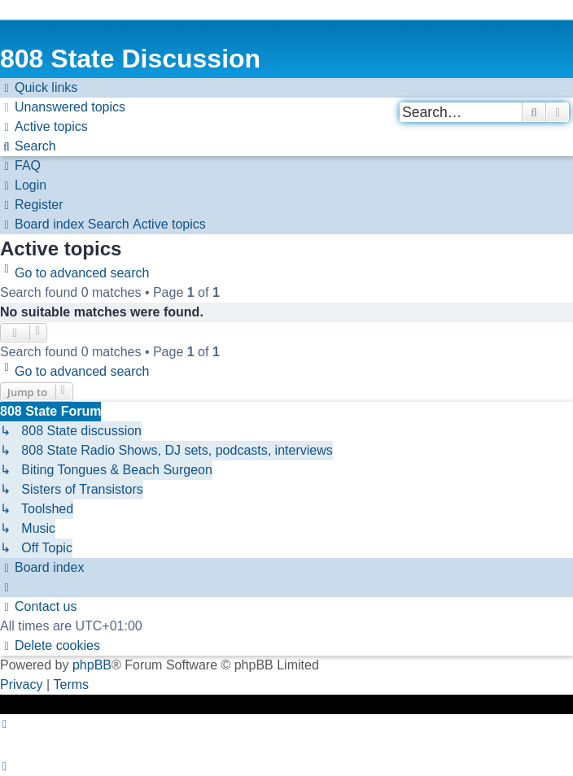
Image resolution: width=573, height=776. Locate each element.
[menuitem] (62, 107)
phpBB (92, 665)
